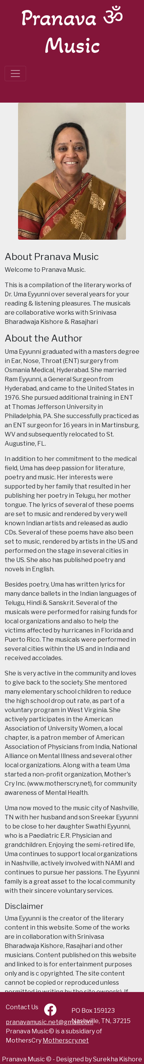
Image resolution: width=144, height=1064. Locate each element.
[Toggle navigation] (15, 73)
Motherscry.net (66, 1040)
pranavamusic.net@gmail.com (49, 1022)
